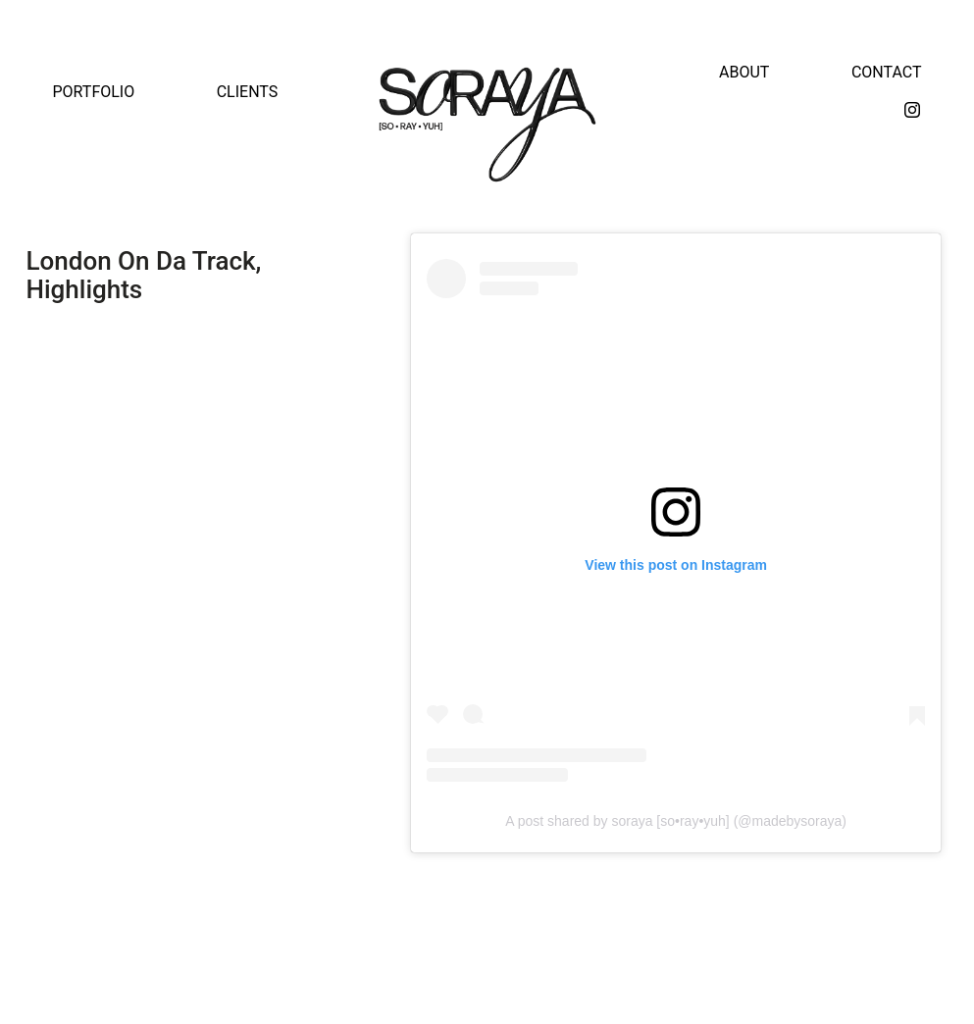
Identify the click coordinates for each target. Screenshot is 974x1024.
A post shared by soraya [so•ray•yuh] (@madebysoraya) (675, 821)
